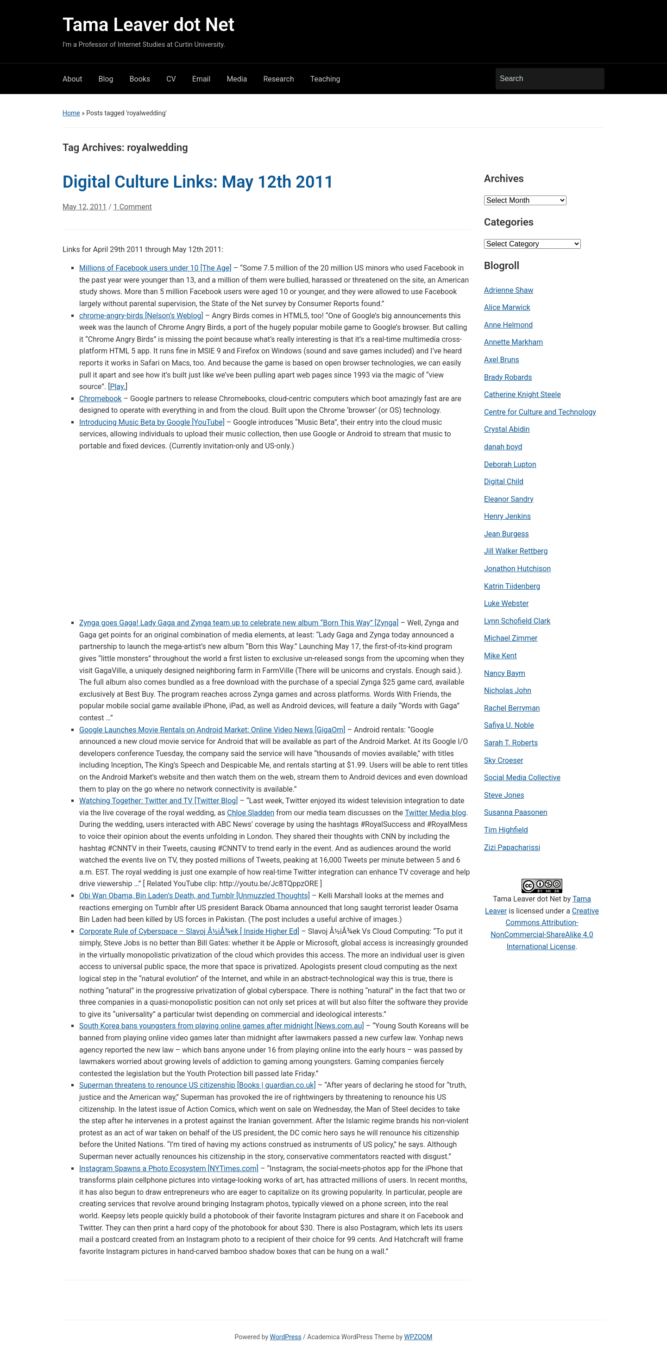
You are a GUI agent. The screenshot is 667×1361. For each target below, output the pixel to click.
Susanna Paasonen (515, 812)
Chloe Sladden (250, 812)
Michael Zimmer (511, 638)
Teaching (325, 79)
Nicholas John (507, 690)
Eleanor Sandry (509, 499)
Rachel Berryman (512, 708)
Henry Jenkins (507, 516)
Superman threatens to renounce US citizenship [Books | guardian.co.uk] (197, 1085)
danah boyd (503, 446)
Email (201, 79)
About (72, 79)
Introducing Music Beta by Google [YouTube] (152, 422)
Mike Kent (500, 655)
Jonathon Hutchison (517, 568)
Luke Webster (506, 603)
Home (71, 113)
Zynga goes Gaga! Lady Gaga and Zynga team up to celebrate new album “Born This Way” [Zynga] (239, 622)
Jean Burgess (506, 533)
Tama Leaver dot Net (148, 25)
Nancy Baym (504, 673)
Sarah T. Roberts (511, 742)
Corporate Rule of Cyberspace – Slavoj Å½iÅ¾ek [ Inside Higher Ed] (189, 931)
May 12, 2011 (85, 206)
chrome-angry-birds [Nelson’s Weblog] (141, 315)
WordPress (286, 1337)
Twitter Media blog (435, 812)
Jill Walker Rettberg (515, 551)
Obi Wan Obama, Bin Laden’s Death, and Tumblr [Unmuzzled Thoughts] (194, 895)
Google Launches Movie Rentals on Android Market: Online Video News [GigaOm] (212, 729)
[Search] (541, 78)
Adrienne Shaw (508, 290)
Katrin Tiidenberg (512, 586)
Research (278, 79)
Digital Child (503, 481)
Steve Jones (504, 795)
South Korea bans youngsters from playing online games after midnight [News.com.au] (221, 1025)
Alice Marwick (507, 307)
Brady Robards (508, 377)
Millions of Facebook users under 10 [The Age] (155, 268)
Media (237, 79)
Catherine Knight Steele (522, 394)
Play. (118, 386)
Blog (106, 79)
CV (171, 79)
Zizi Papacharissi (512, 847)
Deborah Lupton (510, 464)
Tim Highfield (506, 829)
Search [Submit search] (593, 78)
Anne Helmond (508, 325)
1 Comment (132, 210)
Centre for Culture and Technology (540, 412)
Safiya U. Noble (509, 725)
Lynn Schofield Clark (517, 621)
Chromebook (100, 398)
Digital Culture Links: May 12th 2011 (198, 182)
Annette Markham (513, 342)
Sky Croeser (503, 760)
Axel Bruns (501, 359)
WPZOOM (418, 1337)
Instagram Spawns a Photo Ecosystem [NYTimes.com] (168, 1168)
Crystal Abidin (507, 429)
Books (140, 79)
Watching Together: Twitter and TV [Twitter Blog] (158, 800)
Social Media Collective (522, 777)
